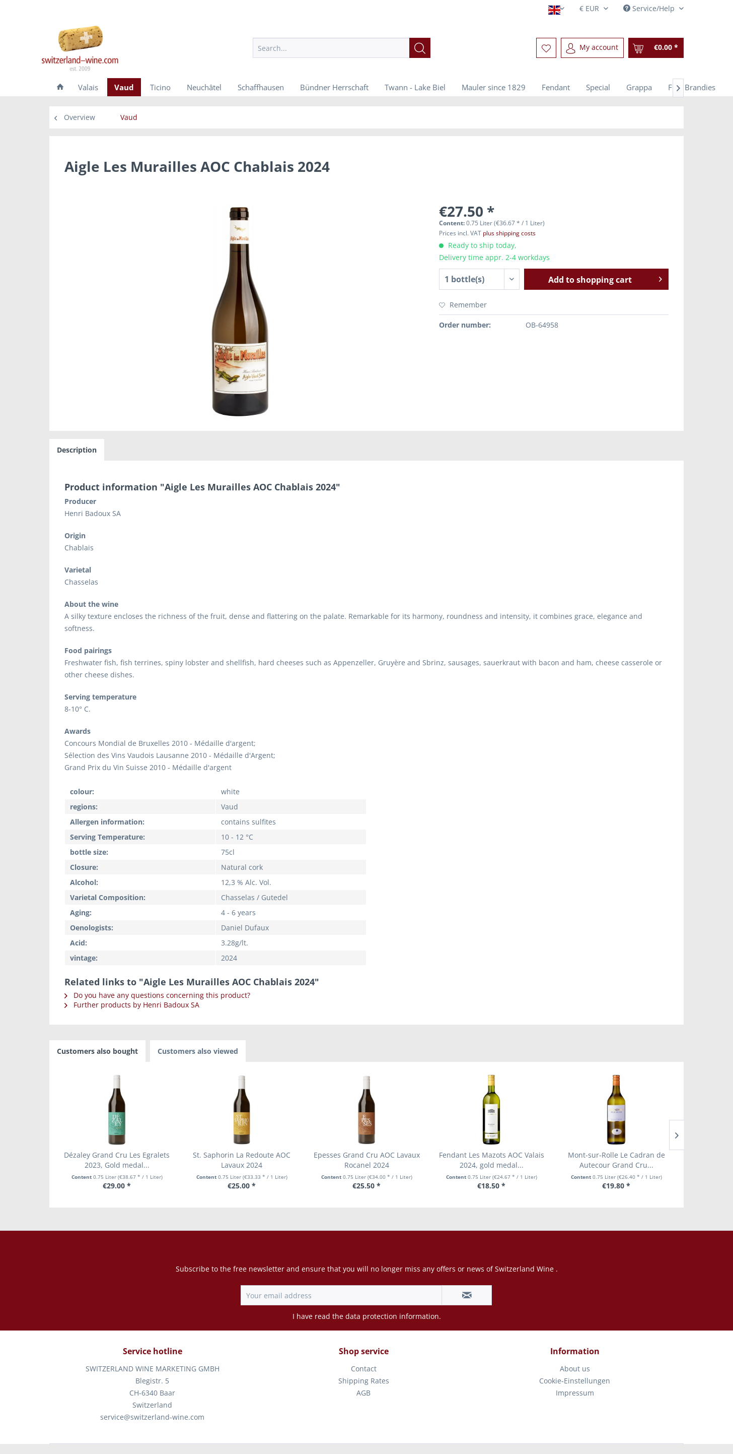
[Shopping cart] (656, 48)
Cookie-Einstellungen (574, 1380)
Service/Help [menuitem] (650, 8)
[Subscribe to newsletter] (467, 1295)
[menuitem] (341, 48)
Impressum (575, 1393)
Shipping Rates (363, 1380)
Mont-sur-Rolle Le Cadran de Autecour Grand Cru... (616, 1160)
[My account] (592, 48)
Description (77, 450)
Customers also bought (97, 1051)
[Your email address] (341, 1295)
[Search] (419, 48)
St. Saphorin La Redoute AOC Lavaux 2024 (241, 1160)
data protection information (392, 1316)
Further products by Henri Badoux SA (131, 1004)
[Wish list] (546, 48)
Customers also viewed (198, 1051)
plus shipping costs (509, 233)
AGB (363, 1393)
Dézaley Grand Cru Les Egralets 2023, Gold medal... (117, 1160)
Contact (364, 1368)
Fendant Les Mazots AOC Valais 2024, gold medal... (491, 1160)
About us (575, 1368)
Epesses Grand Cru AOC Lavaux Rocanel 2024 (367, 1160)
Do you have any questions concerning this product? (157, 995)
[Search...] (341, 48)
